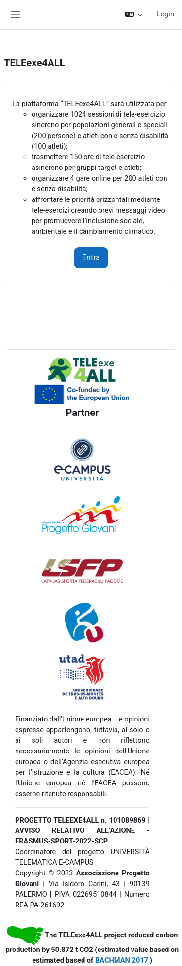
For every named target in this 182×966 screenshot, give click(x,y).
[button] (134, 14)
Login (165, 14)
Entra (91, 257)
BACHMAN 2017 (122, 960)
